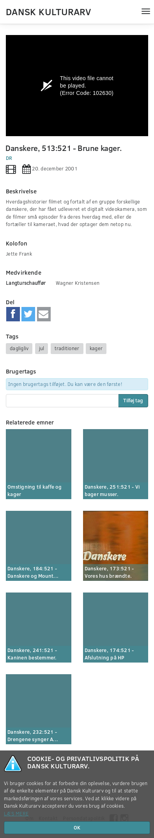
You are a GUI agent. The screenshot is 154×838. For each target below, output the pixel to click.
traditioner (67, 348)
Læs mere (16, 813)
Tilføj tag (133, 400)
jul (41, 348)
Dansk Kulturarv (48, 11)
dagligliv (19, 348)
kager (96, 348)
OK (77, 827)
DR (9, 157)
